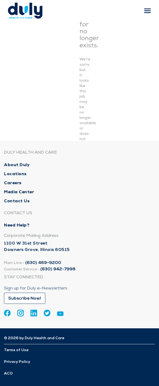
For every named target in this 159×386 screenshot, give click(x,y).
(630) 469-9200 (43, 262)
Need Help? (16, 225)
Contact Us (17, 201)
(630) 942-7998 (58, 269)
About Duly (16, 164)
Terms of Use (16, 350)
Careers (13, 183)
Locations (15, 174)
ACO (8, 373)
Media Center (19, 192)
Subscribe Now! (24, 298)
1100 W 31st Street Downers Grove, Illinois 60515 (37, 246)
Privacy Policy (17, 361)
